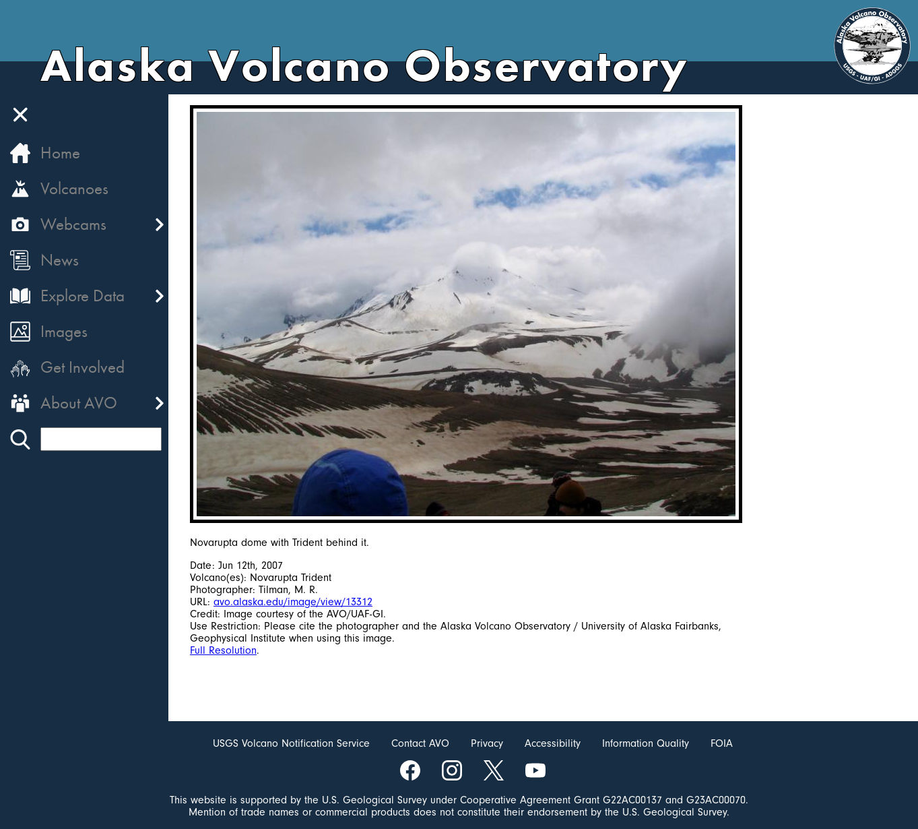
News (59, 260)
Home (60, 153)
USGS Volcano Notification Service (291, 743)
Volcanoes (74, 188)
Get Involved (82, 367)
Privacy (487, 743)
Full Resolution (223, 650)
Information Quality (645, 743)
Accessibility (553, 743)
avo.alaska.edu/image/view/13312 (293, 602)
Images (64, 331)
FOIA (722, 743)
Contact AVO (420, 743)
